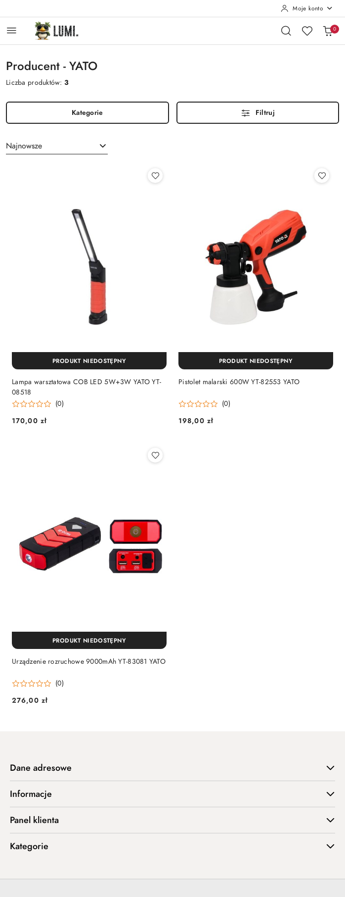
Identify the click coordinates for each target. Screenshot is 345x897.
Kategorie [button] (172, 846)
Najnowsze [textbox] (24, 146)
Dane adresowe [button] (172, 767)
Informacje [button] (172, 794)
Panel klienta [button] (172, 820)
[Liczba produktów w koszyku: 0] (327, 30)
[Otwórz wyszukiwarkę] (286, 30)
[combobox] (57, 146)
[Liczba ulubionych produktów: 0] (307, 30)
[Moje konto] (307, 8)
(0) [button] (59, 403)
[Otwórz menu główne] (11, 30)
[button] (38, 404)
